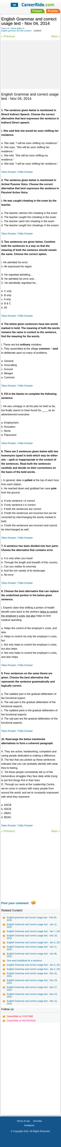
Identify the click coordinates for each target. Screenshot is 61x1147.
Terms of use (23, 1121)
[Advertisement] (30, 64)
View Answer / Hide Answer (17, 172)
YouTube (37, 1121)
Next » (55, 36)
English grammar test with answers (16, 31)
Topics (4, 28)
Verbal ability (16, 28)
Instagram (29, 1125)
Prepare (37, 11)
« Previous (8, 36)
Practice (53, 11)
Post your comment (14, 903)
